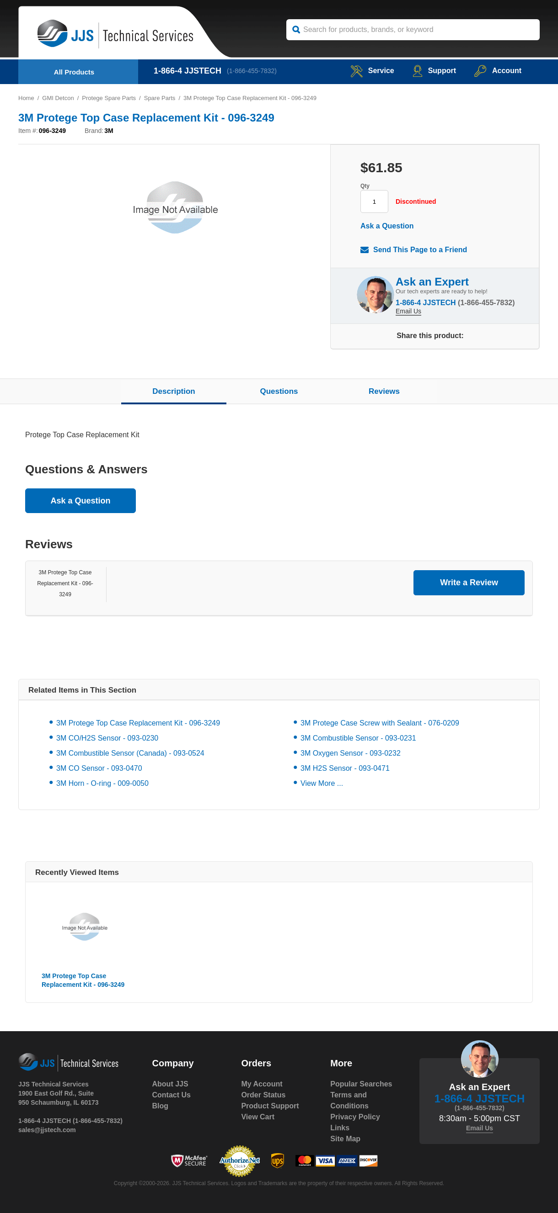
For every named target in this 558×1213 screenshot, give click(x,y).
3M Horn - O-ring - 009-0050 (102, 783)
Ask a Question (386, 226)
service (372, 70)
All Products (74, 72)
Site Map (345, 1139)
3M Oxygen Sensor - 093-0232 (350, 753)
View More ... (321, 783)
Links (339, 1128)
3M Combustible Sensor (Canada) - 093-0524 (130, 753)
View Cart (257, 1117)
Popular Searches (361, 1084)
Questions (279, 391)
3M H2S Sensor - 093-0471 (345, 768)
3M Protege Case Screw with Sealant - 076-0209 (379, 723)
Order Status (263, 1095)
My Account (261, 1084)
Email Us (408, 311)
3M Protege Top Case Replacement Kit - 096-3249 (65, 583)
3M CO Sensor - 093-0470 (99, 768)
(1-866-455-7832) (252, 70)
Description (173, 391)
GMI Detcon (58, 98)
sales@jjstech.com (47, 1130)
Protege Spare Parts (109, 98)
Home (26, 98)
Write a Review (469, 582)
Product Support (270, 1106)
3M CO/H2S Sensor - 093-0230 (107, 738)
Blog (160, 1106)
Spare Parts (160, 98)
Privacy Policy (355, 1117)
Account (497, 70)
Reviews (384, 391)
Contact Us (171, 1095)
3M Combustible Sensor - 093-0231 (358, 738)
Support (434, 70)
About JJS (170, 1084)
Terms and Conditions (349, 1100)
